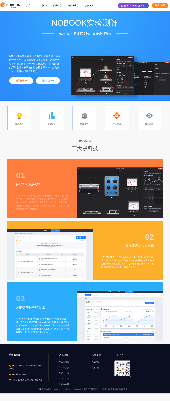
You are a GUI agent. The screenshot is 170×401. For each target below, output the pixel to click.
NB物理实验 (64, 362)
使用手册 (95, 368)
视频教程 (95, 362)
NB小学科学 (64, 384)
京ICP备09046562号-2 (117, 389)
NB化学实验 (64, 368)
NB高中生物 (64, 379)
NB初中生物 (64, 373)
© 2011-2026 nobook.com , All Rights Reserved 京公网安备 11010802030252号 (73, 389)
